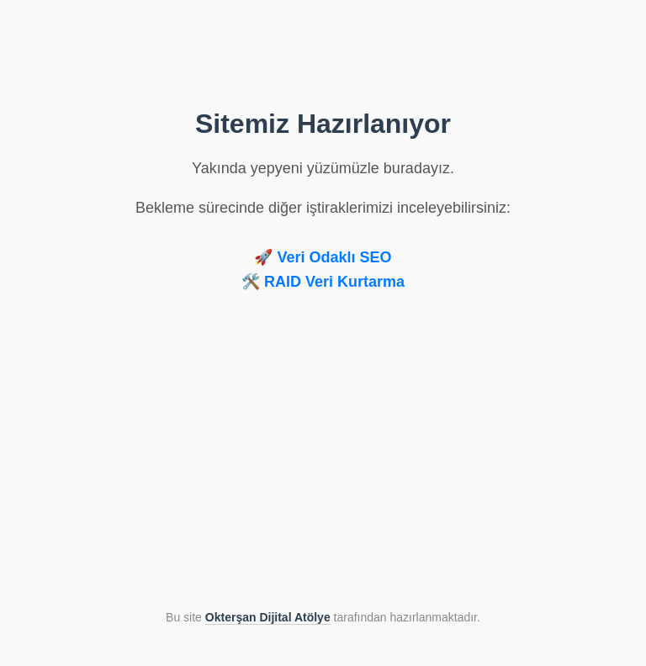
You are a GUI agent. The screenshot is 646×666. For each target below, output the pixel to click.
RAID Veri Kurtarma (334, 281)
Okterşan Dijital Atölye (268, 617)
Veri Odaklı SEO (334, 257)
